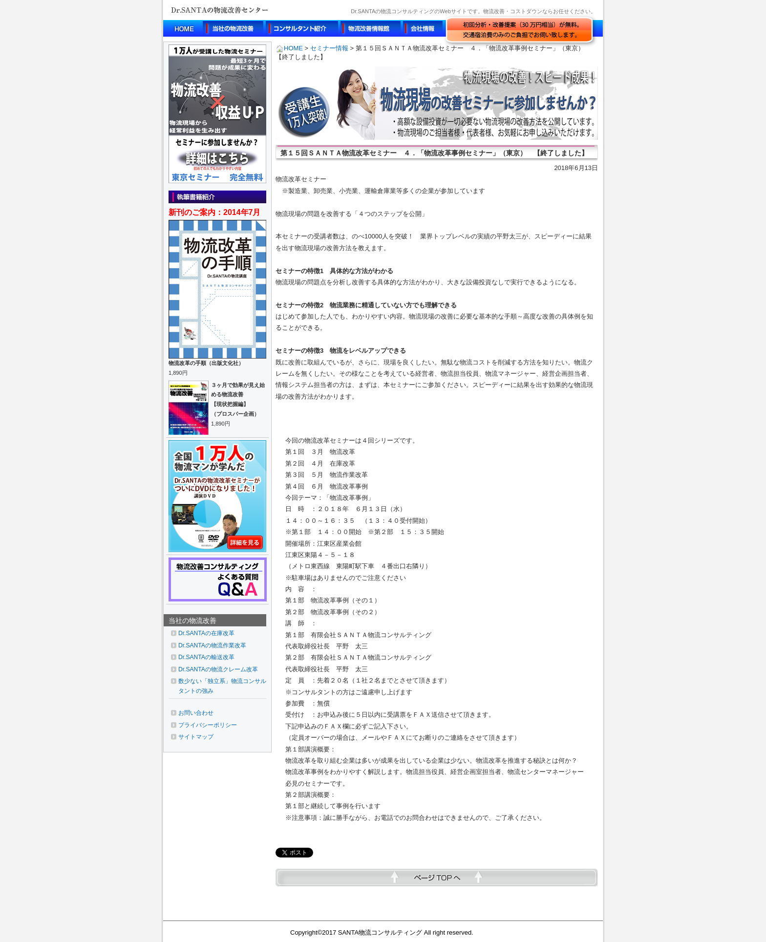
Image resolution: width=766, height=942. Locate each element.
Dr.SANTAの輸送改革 (206, 657)
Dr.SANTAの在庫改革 (206, 633)
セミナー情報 (329, 48)
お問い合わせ (195, 712)
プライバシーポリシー (207, 725)
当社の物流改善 (192, 620)
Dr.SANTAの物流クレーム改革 (218, 669)
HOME (289, 48)
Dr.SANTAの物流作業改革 (212, 645)
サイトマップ (195, 736)
